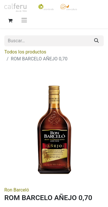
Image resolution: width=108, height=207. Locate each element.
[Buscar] (96, 40)
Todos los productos (25, 52)
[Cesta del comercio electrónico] (10, 20)
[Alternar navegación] (24, 20)
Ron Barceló (16, 190)
